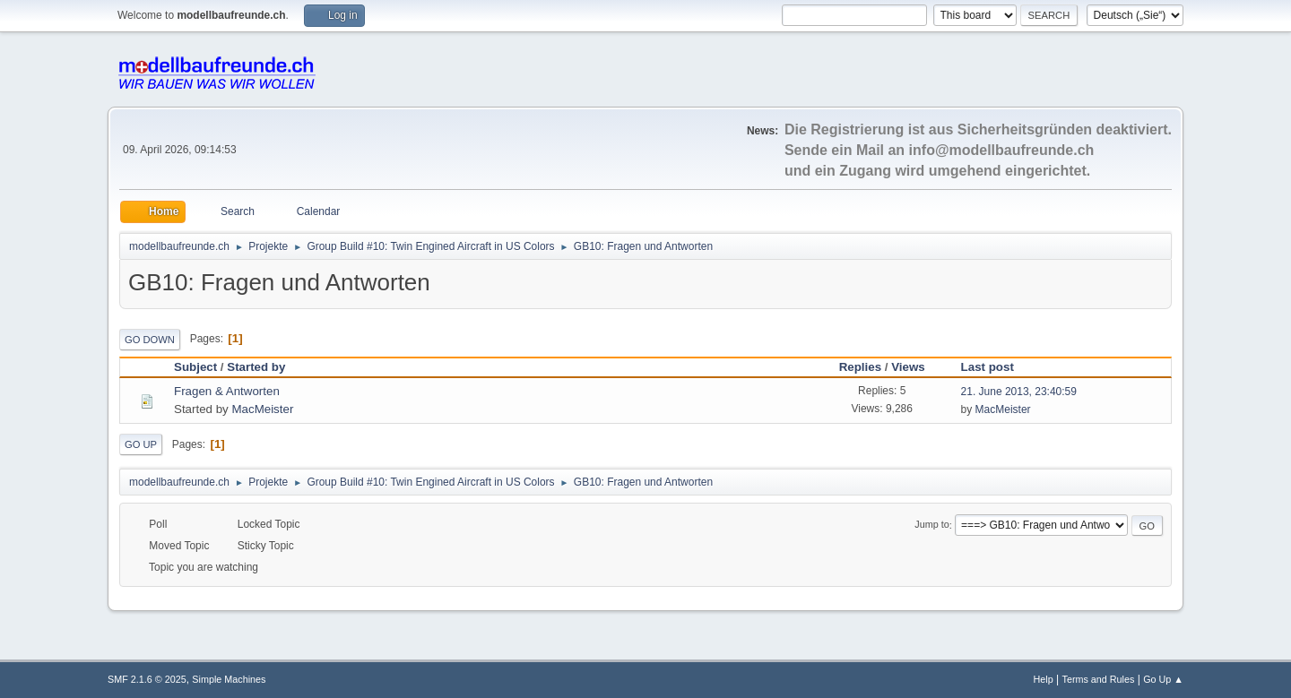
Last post (995, 367)
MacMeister (262, 409)
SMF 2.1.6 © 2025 (147, 679)
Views (908, 367)
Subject (195, 367)
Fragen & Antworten (227, 391)
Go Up (141, 444)
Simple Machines (228, 679)
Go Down (150, 339)
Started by (256, 367)
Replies (860, 367)
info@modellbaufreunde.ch (1002, 150)
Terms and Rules (1098, 679)
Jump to (931, 525)
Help (1043, 679)
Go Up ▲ (1163, 679)
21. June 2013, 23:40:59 (1019, 391)
